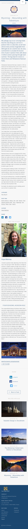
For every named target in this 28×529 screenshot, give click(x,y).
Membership (4, 513)
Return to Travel (15, 392)
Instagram (16, 512)
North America (5, 200)
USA (14, 200)
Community (4, 515)
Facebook (16, 510)
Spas (10, 204)
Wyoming (18, 202)
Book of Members (7, 525)
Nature (20, 200)
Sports (14, 204)
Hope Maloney (5, 210)
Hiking (11, 200)
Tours (14, 202)
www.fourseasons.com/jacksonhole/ (10, 361)
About (2, 510)
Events (3, 517)
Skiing (6, 204)
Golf (17, 200)
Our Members (4, 512)
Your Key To (4, 194)
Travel (2, 519)
